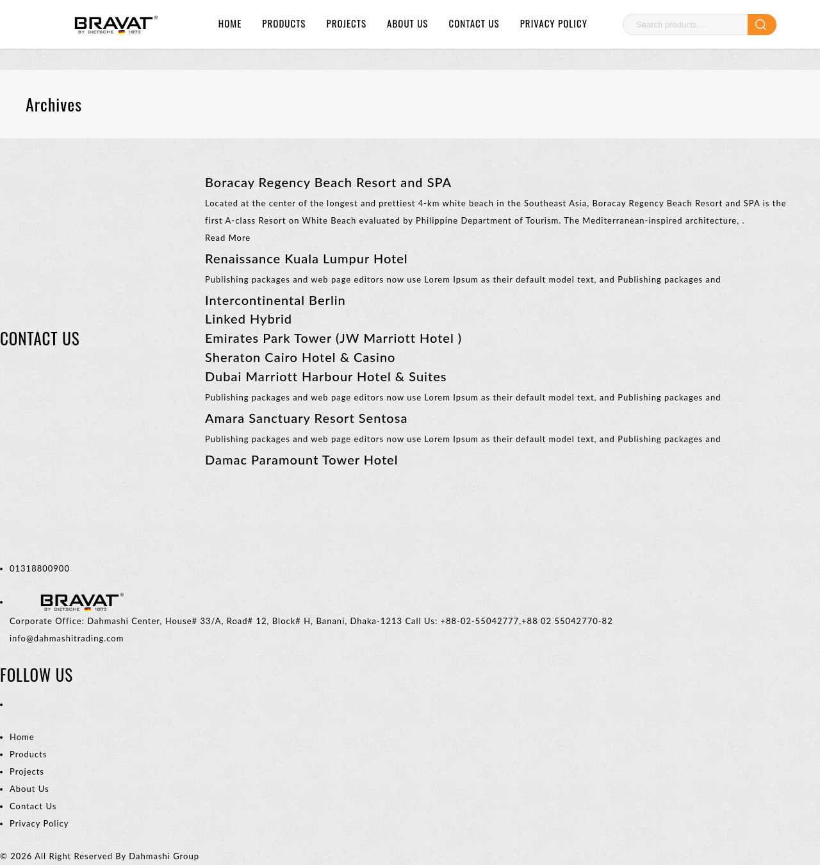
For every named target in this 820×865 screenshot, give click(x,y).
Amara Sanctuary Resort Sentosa (306, 417)
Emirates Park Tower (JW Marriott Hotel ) (333, 337)
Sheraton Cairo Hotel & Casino (300, 357)
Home (230, 23)
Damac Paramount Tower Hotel (301, 459)
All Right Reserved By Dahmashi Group (117, 856)
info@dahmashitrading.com (67, 638)
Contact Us (473, 23)
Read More (227, 238)
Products (284, 23)
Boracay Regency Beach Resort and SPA (328, 182)
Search (762, 24)
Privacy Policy (553, 23)
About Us (407, 23)
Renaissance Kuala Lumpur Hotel (306, 258)
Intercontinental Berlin (275, 300)
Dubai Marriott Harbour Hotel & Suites (326, 376)
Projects (346, 23)
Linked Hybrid (248, 318)
